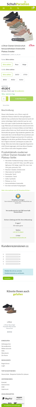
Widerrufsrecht (6, 348)
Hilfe (3, 351)
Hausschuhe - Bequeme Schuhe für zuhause (15, 374)
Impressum (4, 389)
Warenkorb (5, 353)
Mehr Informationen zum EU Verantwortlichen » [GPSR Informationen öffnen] (16, 190)
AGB (2, 387)
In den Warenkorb (23, 99)
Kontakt (4, 382)
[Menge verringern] (7, 100)
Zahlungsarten (6, 344)
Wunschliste (5, 105)
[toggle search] (18, 8)
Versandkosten (19, 91)
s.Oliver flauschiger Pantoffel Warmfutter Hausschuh (9, 326)
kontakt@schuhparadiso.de (18, 237)
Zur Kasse (4, 355)
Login (3, 366)
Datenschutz (5, 384)
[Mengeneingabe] (3, 98)
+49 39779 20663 (18, 232)
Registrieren (5, 363)
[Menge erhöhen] (7, 97)
